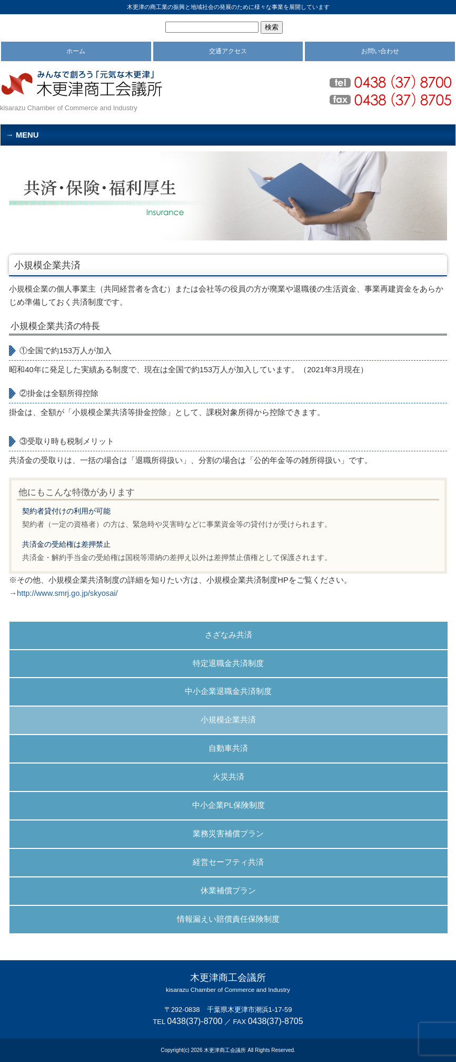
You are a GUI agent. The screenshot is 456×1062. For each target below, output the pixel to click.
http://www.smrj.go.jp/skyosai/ (67, 593)
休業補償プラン (228, 890)
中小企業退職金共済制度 (228, 691)
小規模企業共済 (228, 720)
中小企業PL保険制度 (228, 805)
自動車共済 (228, 748)
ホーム (75, 51)
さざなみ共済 (228, 635)
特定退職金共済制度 (228, 663)
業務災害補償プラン (228, 833)
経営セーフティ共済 (228, 862)
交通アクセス (228, 51)
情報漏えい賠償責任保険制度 (228, 919)
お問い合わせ (380, 51)
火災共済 (228, 777)
